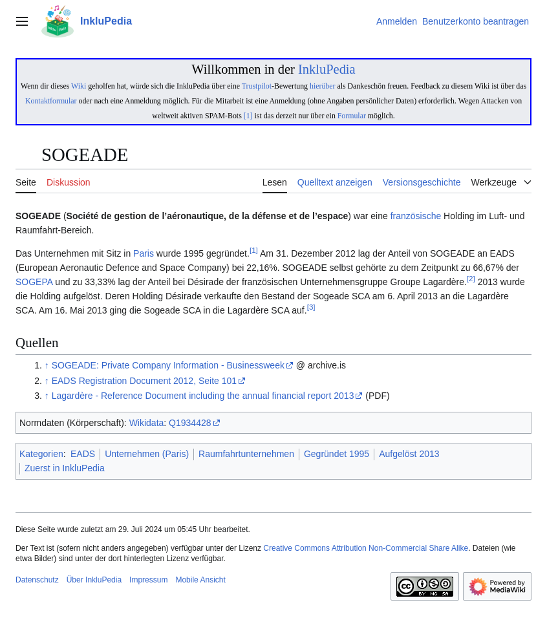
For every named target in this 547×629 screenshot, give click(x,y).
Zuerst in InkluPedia (65, 468)
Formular (352, 115)
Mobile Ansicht (200, 579)
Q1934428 (190, 423)
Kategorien (41, 454)
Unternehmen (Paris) (147, 454)
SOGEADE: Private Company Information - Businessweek (168, 365)
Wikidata (146, 423)
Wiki (78, 86)
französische (416, 216)
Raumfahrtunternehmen (246, 454)
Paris (143, 253)
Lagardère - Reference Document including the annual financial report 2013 (203, 395)
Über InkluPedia (94, 579)
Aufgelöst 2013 (409, 454)
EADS (82, 454)
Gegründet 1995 (336, 454)
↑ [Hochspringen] (47, 365)
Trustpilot (257, 86)
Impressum (148, 579)
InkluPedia (327, 69)
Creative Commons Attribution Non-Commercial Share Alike (365, 548)
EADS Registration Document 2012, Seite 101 (144, 381)
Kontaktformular (51, 100)
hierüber (322, 86)
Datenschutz (37, 579)
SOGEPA (34, 282)
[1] (248, 115)
